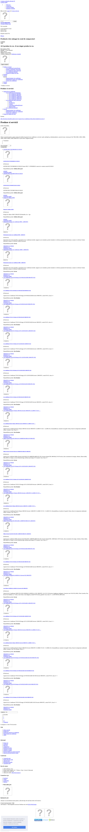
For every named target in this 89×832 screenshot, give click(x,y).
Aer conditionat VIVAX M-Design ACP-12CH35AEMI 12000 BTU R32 (19, 357)
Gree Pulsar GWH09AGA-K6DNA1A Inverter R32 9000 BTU (17, 575)
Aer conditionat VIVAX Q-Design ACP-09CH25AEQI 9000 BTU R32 (19, 304)
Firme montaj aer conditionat (9, 733)
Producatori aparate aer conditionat (11, 732)
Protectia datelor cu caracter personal (11, 751)
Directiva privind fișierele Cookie (10, 753)
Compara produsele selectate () (8, 1)
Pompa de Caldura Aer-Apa (9, 114)
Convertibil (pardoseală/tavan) (15, 105)
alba (2, 118)
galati (13, 118)
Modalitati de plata (7, 748)
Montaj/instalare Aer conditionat (13, 78)
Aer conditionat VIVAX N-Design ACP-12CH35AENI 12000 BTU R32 (19, 466)
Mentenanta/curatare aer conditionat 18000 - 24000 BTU (16, 249)
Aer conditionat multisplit (12, 107)
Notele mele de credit (8, 759)
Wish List (8, 4)
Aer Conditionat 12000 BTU (15, 96)
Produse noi (6, 731)
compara (5, 171)
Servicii (5, 109)
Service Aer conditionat (11, 80)
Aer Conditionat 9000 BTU (15, 95)
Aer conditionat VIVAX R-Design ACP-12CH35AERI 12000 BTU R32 (19, 603)
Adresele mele (6, 761)
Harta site (5, 745)
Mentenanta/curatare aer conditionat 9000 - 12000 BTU (15, 221)
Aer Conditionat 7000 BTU (15, 94)
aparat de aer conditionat (24, 118)
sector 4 (42, 118)
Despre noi (5, 743)
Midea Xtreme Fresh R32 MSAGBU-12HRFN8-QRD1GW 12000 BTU (19, 520)
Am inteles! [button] (14, 827)
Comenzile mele (7, 758)
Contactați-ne (6, 746)
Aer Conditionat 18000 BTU (15, 97)
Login (8, 11)
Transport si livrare (7, 749)
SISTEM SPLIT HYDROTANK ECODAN (13, 173)
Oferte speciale (6, 730)
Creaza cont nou (15, 11)
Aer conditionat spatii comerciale (13, 100)
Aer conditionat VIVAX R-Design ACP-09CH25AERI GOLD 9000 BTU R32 (20, 684)
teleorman (5, 118)
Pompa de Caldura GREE (9, 197)
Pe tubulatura (12, 102)
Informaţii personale (7, 762)
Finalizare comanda (10, 8)
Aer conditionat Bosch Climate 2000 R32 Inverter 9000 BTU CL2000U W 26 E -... (21, 410)
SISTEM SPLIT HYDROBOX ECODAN (12, 149)
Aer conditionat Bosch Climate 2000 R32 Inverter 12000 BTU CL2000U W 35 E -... (22, 493)
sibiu (31, 118)
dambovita (38, 118)
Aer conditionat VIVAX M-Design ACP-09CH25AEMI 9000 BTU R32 (19, 277)
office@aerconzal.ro (16, 772)
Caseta (10, 101)
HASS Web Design (32, 804)
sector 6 (17, 118)
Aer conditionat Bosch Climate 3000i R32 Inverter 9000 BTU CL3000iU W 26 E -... (22, 629)
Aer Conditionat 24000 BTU (15, 99)
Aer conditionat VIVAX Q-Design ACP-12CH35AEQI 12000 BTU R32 (19, 330)
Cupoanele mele (7, 763)
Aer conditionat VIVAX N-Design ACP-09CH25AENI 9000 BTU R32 (19, 384)
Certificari (5, 744)
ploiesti (34, 118)
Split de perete (12, 106)
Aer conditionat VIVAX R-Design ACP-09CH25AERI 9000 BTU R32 (19, 548)
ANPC (4, 735)
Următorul (5, 722)
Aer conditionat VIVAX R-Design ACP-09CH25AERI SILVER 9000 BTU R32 (21, 657)
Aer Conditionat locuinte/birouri (13, 92)
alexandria (9, 118)
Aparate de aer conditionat (9, 91)
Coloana (11, 104)
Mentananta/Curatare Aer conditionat (14, 79)
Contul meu (8, 6)
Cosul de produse (10, 7)
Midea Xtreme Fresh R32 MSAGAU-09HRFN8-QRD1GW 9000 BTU (19, 438)
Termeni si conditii (7, 750)
